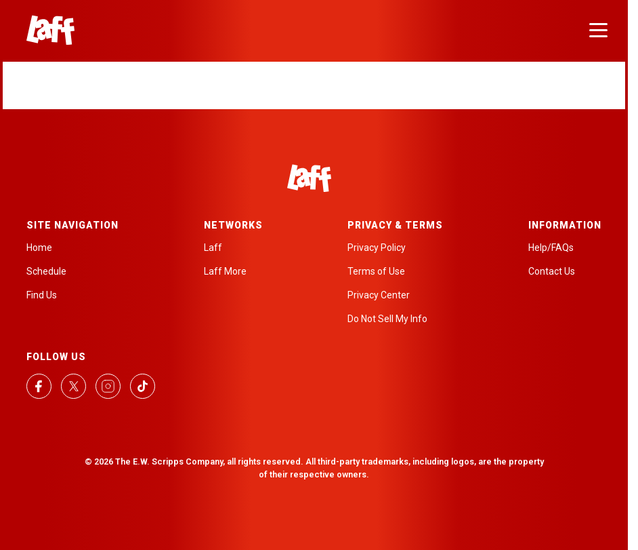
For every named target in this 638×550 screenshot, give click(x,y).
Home (39, 247)
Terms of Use (376, 271)
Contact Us (551, 271)
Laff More (225, 271)
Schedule (46, 271)
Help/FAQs (551, 247)
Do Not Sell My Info (387, 318)
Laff (213, 247)
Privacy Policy (376, 247)
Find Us (41, 295)
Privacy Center (378, 295)
